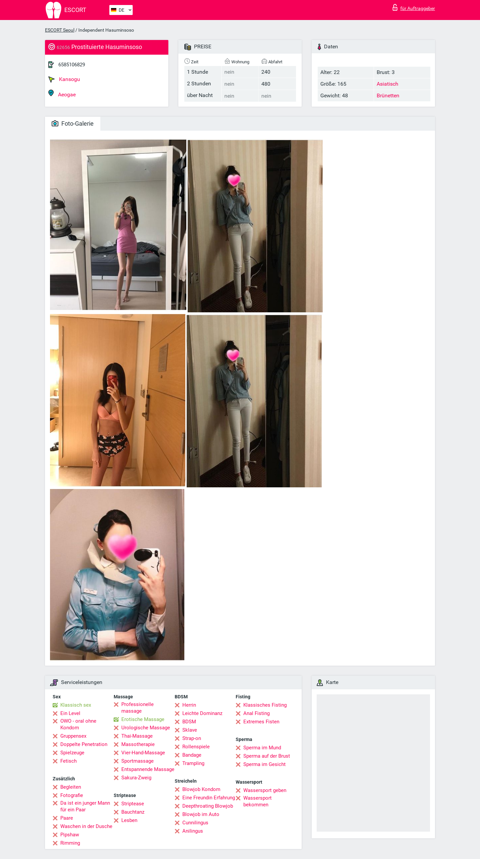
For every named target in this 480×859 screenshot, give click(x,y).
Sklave (189, 730)
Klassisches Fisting (265, 705)
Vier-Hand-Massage (143, 753)
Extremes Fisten (261, 722)
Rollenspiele (196, 747)
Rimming (70, 843)
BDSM (189, 722)
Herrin (189, 705)
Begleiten (70, 787)
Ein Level (70, 713)
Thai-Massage (137, 736)
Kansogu (64, 79)
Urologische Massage (145, 728)
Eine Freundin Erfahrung (208, 798)
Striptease (132, 804)
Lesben (129, 820)
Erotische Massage (142, 719)
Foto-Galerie (73, 123)
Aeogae (62, 93)
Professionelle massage (137, 707)
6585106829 (71, 65)
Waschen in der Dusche (86, 826)
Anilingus (192, 831)
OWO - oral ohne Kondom (78, 724)
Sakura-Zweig (136, 778)
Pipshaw (69, 835)
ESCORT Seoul (59, 30)
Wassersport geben (264, 790)
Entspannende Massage (147, 769)
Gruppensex (73, 736)
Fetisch (68, 761)
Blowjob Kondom (201, 789)
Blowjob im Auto (200, 814)
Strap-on (191, 738)
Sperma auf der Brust (266, 756)
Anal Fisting (256, 713)
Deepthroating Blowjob (207, 806)
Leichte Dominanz (202, 713)
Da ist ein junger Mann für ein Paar (85, 806)
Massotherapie (138, 744)
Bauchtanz (132, 812)
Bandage (191, 755)
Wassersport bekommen (257, 801)
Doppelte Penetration (83, 744)
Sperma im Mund (262, 748)
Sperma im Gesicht (264, 764)
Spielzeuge (72, 753)
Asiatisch (387, 84)
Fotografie (71, 795)
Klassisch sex (75, 705)
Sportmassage (137, 761)
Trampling (193, 763)
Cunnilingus (195, 823)
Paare (66, 818)
